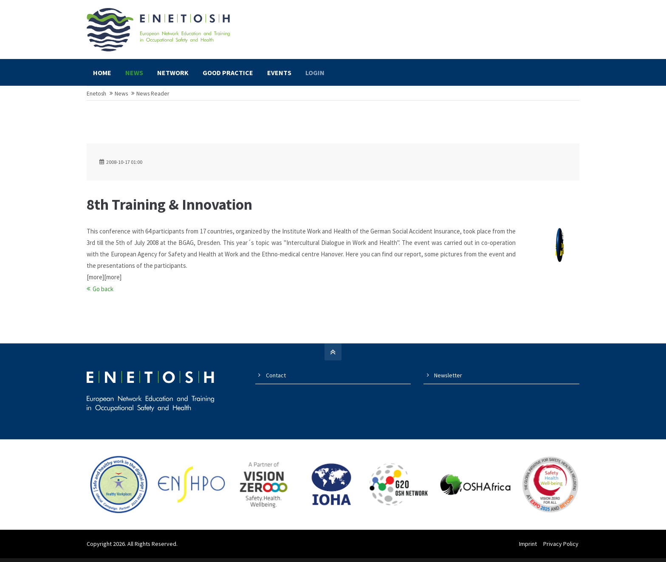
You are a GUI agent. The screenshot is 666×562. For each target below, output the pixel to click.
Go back (103, 293)
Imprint (529, 547)
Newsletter (448, 379)
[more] (95, 281)
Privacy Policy (561, 547)
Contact (276, 379)
